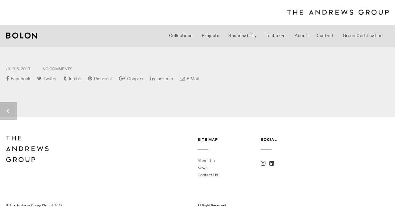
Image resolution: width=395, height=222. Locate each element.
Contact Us (208, 175)
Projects (210, 35)
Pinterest (100, 78)
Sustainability (242, 35)
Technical (275, 35)
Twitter (47, 78)
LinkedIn (161, 78)
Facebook (18, 78)
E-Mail (189, 78)
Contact (325, 35)
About (301, 35)
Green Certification (363, 35)
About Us (206, 160)
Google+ (131, 78)
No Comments (57, 69)
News (203, 168)
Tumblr (72, 78)
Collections (181, 35)
